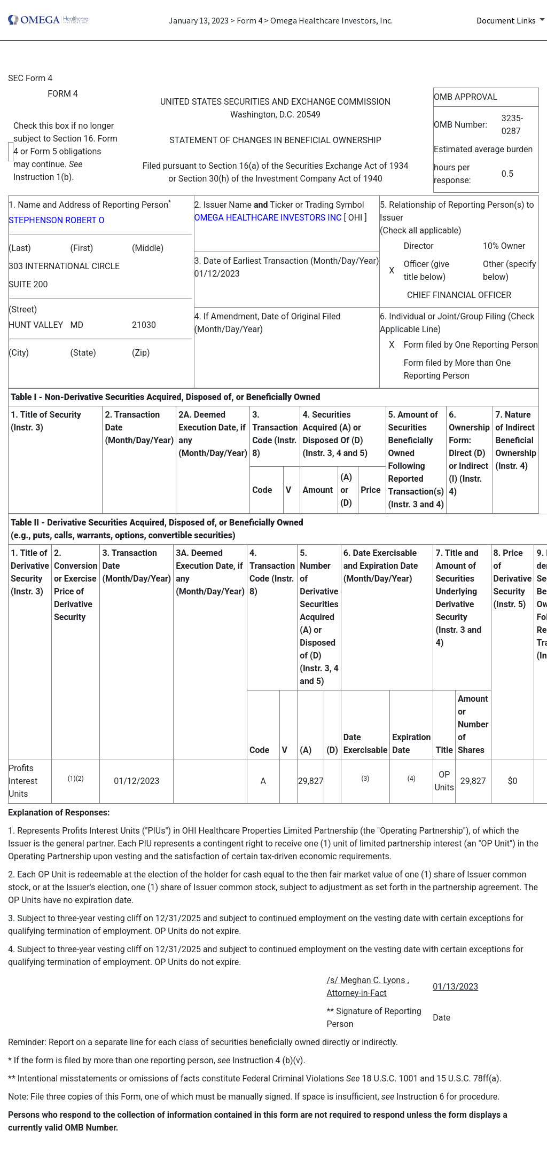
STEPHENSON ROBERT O (56, 220)
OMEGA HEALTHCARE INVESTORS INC (268, 218)
